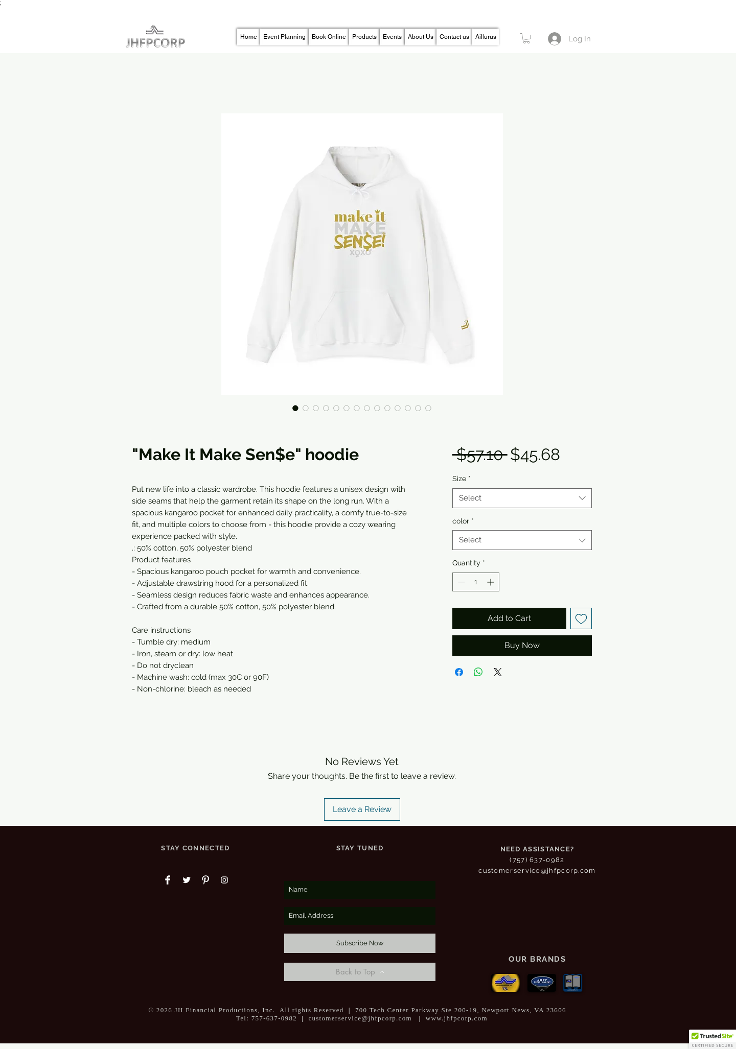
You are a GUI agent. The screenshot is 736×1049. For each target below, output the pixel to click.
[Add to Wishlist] (581, 618)
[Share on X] (498, 672)
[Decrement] (460, 582)
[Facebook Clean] (167, 880)
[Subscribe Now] (359, 943)
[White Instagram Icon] (224, 880)
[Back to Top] (359, 972)
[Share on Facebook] (459, 672)
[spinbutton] (476, 582)
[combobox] (522, 498)
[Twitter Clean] (186, 880)
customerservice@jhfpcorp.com (536, 870)
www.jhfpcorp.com (457, 1018)
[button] (526, 38)
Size (461, 478)
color (463, 521)
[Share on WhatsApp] (478, 672)
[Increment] (491, 582)
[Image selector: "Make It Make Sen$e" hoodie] (295, 408)
